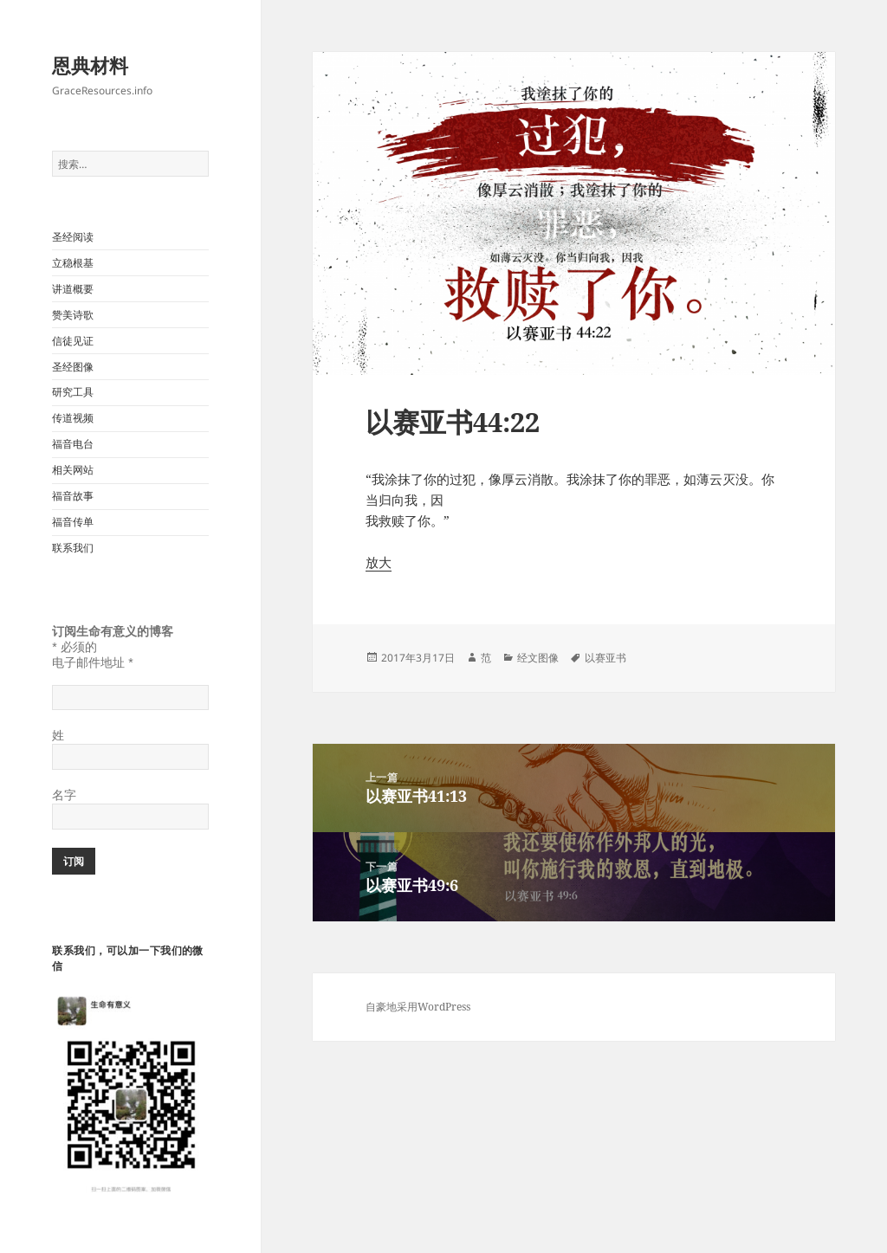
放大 (379, 562)
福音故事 (73, 495)
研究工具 (73, 391)
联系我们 (73, 547)
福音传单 (73, 521)
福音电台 (73, 443)
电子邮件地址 (92, 662)
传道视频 (73, 417)
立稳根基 (73, 262)
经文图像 (538, 657)
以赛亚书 (605, 657)
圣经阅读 (73, 236)
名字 (64, 795)
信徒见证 (73, 340)
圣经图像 (73, 366)
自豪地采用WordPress (418, 1006)
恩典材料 (90, 65)
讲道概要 (73, 288)
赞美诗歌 (73, 314)
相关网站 (73, 469)
